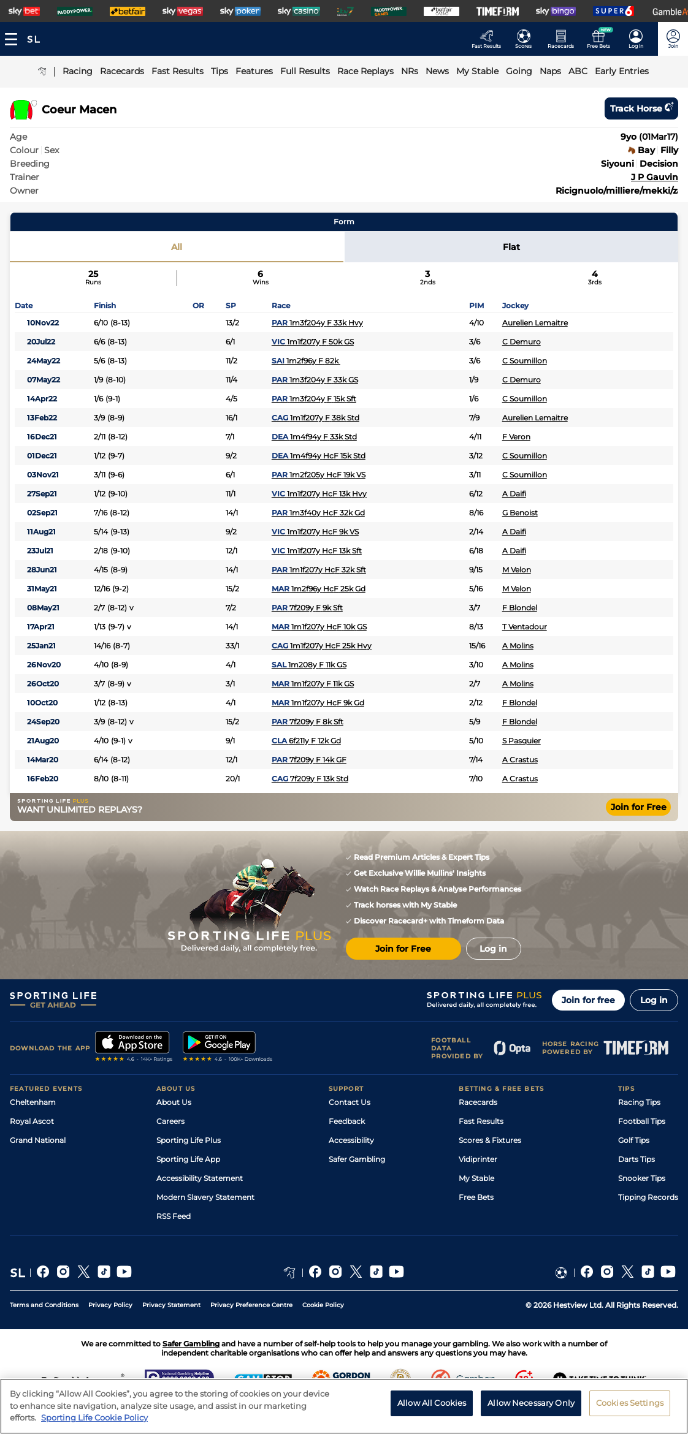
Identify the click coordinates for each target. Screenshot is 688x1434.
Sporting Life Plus (188, 1140)
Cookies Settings (629, 1411)
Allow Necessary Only (531, 1411)
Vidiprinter (478, 1159)
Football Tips (641, 1121)
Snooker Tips (641, 1178)
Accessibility (351, 1140)
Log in (654, 1000)
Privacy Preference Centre (251, 1305)
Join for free (588, 1000)
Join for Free (639, 807)
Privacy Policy (110, 1305)
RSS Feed (173, 1216)
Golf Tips (633, 1140)
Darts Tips (636, 1159)
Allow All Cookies (431, 1411)
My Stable (476, 1178)
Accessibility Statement (199, 1178)
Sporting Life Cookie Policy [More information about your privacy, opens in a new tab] (94, 1425)
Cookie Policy (323, 1305)
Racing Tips (639, 1102)
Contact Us (349, 1102)
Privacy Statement (171, 1305)
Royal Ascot (32, 1121)
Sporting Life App (188, 1159)
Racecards (478, 1102)
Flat (511, 246)
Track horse (641, 108)
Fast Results (481, 1121)
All (176, 246)
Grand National (38, 1140)
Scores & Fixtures (490, 1140)
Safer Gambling (357, 1159)
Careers (170, 1121)
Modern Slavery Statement (205, 1197)
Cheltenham (33, 1102)
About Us (173, 1102)
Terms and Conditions (44, 1305)
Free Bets (476, 1197)
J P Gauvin (654, 177)
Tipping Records (648, 1197)
